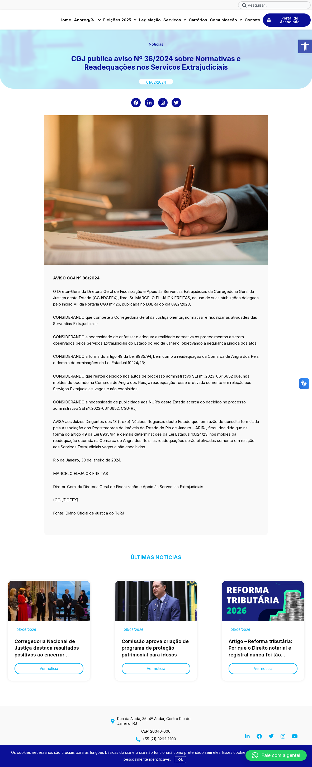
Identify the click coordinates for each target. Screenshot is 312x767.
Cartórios (198, 20)
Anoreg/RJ (87, 20)
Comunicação (226, 20)
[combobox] (274, 5)
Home (65, 20)
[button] (305, 46)
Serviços (174, 20)
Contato (252, 20)
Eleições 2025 (119, 20)
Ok (180, 759)
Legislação (150, 20)
